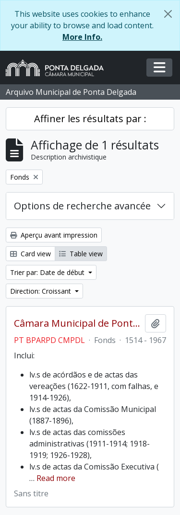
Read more (55, 478)
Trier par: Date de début (48, 272)
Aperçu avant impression (53, 235)
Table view (81, 253)
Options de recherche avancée (82, 205)
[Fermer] (168, 13)
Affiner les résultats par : (90, 118)
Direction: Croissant (41, 291)
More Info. (82, 37)
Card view (30, 253)
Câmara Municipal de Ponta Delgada (77, 323)
